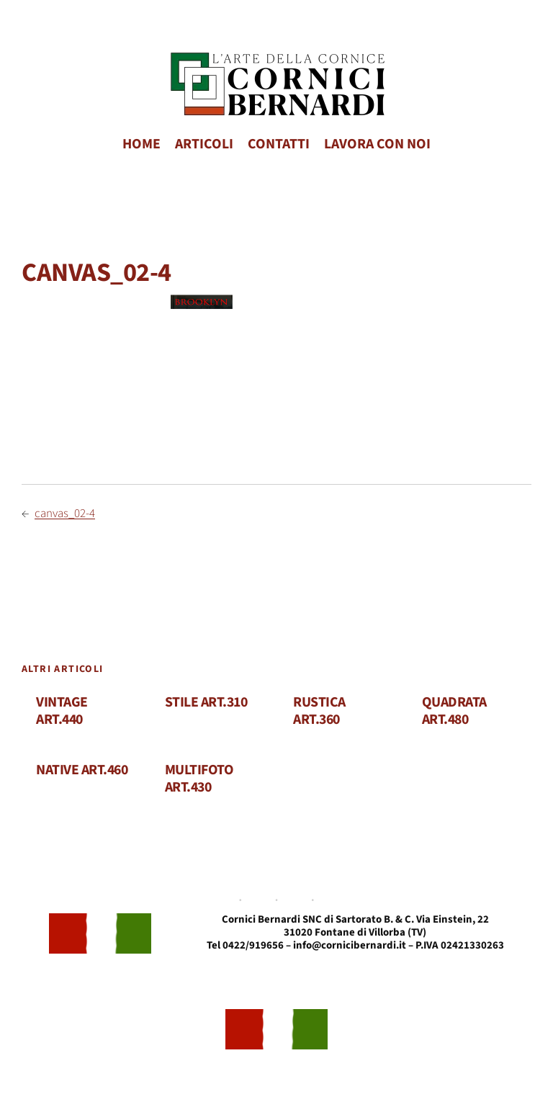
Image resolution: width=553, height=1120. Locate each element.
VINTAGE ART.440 (62, 711)
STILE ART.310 (206, 703)
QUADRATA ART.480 (454, 711)
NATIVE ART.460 (81, 770)
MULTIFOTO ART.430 (199, 779)
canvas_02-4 (65, 513)
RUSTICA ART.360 (319, 711)
